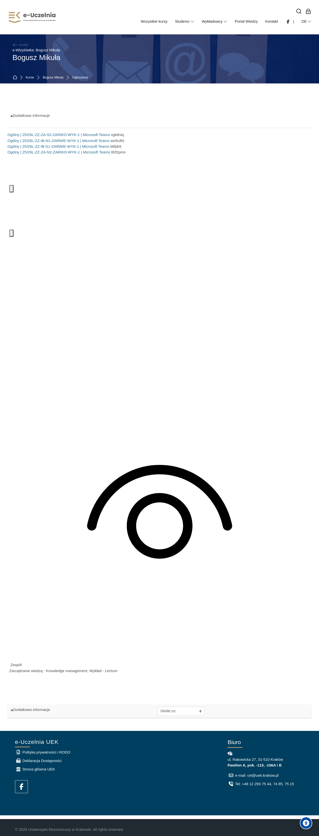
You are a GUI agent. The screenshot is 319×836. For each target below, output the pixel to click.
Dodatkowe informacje (30, 115)
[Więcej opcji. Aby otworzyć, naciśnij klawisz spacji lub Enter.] (11, 188)
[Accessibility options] (306, 823)
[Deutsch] (307, 21)
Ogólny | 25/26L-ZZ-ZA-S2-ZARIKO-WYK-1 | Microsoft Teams (58, 135)
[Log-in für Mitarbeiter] (308, 11)
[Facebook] (21, 786)
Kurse (30, 77)
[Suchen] (299, 11)
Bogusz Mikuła (53, 77)
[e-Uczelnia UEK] (32, 17)
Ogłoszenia (80, 77)
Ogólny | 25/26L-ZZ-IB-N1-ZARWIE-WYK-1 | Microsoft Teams (58, 141)
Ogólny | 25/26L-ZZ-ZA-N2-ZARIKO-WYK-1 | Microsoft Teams (58, 152)
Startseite (15, 77)
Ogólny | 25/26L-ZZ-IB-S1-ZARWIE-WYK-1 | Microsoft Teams (58, 146)
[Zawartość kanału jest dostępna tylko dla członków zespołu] (159, 515)
